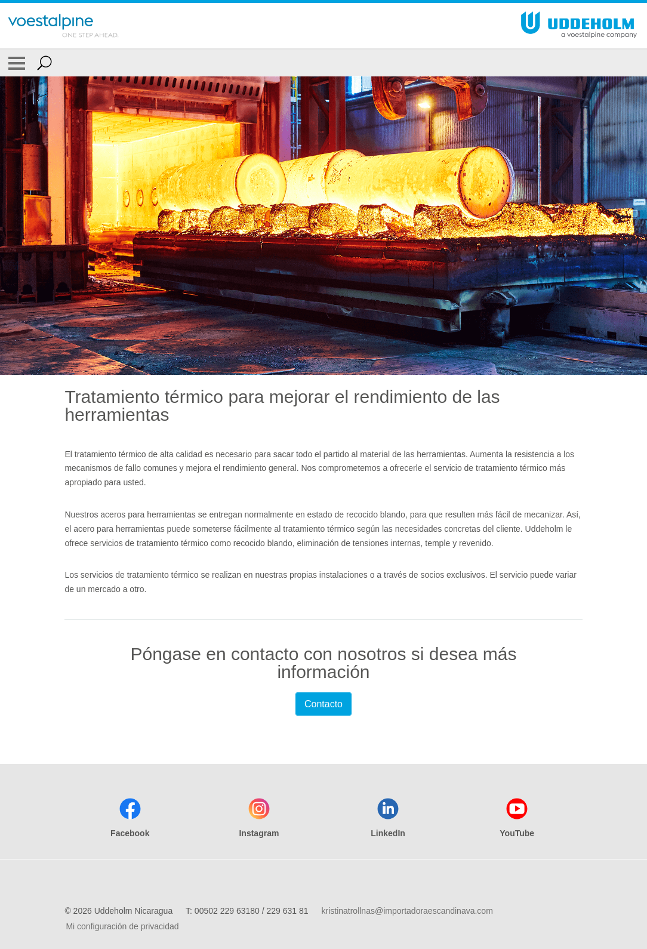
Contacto (323, 704)
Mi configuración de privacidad (122, 926)
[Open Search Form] (44, 63)
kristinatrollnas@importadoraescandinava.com (406, 911)
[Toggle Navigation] (16, 63)
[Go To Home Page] (63, 26)
